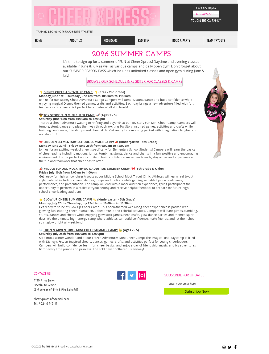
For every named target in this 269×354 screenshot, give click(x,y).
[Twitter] (132, 275)
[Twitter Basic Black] (230, 347)
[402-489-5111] (206, 14)
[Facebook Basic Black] (235, 347)
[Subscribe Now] (196, 291)
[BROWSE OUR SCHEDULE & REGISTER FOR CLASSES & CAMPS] (134, 81)
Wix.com (87, 346)
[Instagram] (142, 275)
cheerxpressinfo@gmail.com (51, 298)
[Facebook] (121, 275)
